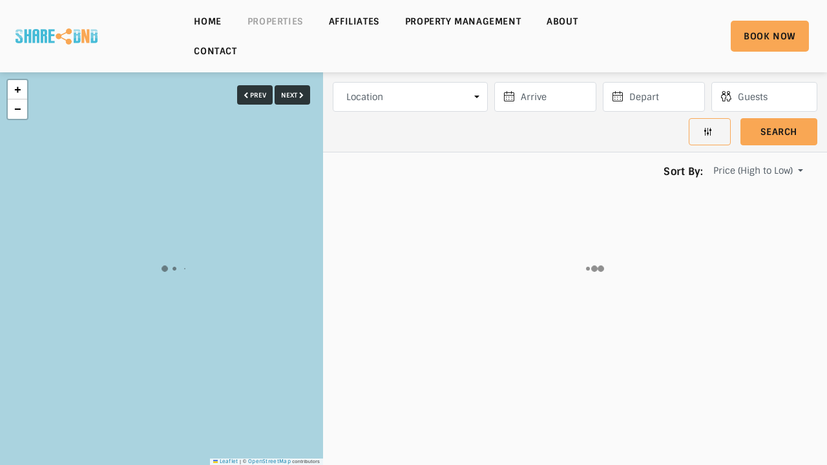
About (562, 21)
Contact (215, 51)
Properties (275, 21)
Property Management (463, 21)
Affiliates (354, 21)
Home (207, 21)
